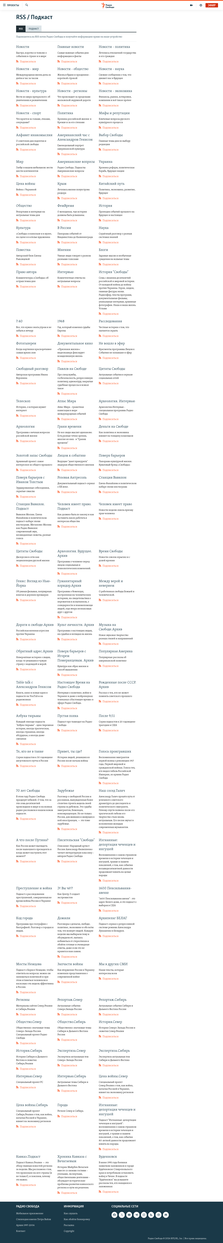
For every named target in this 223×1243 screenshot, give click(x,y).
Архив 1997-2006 (25, 1225)
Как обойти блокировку (77, 1219)
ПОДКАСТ (34, 29)
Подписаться (26, 61)
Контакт (20, 1231)
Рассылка (69, 1225)
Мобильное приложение (29, 1213)
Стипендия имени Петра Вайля (33, 1219)
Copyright (69, 1231)
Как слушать (70, 1213)
